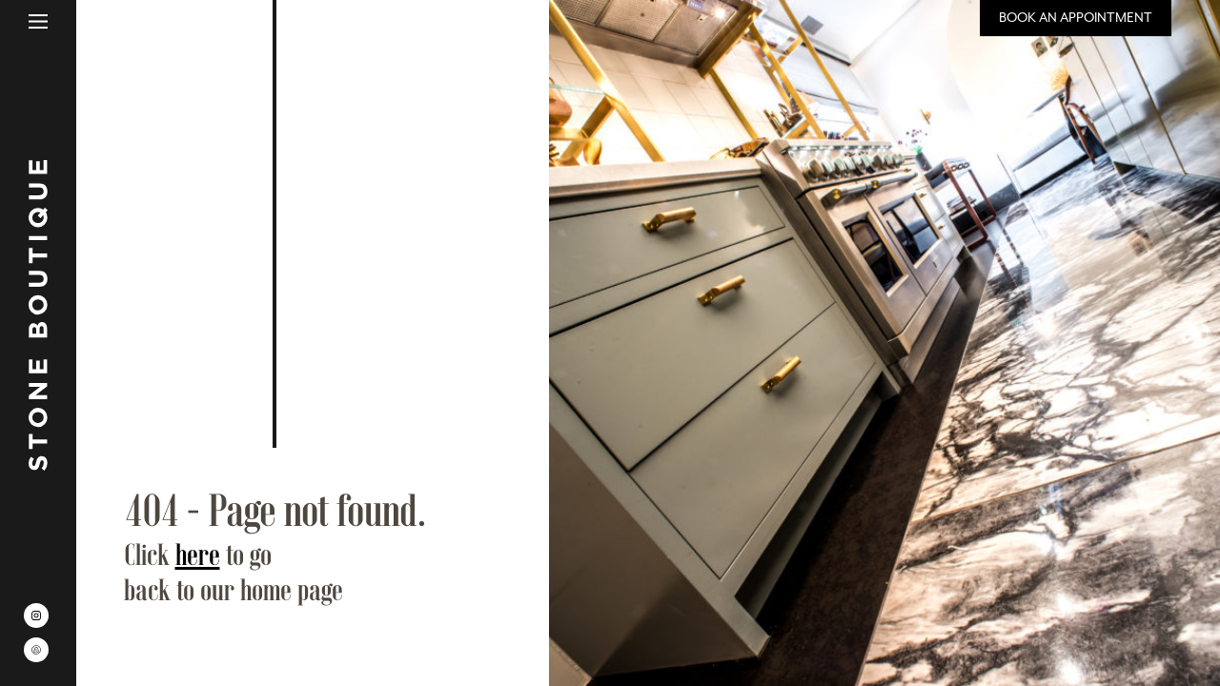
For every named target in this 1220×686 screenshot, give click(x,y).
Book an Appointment (1075, 18)
